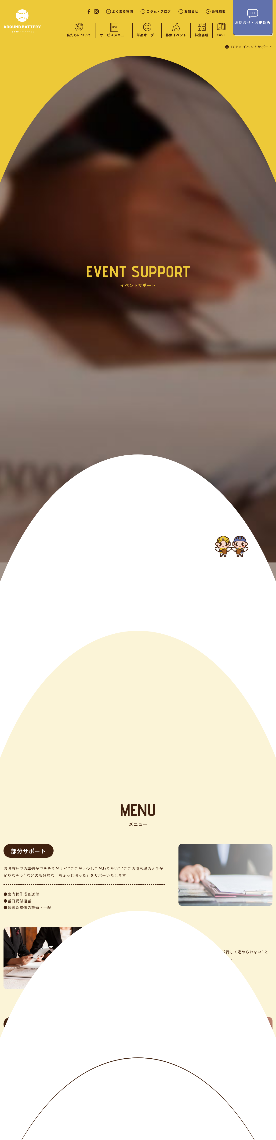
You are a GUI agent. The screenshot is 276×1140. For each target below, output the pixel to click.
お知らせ (191, 11)
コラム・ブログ (158, 11)
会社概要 (219, 11)
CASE (221, 35)
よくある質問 (122, 11)
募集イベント (176, 35)
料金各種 (202, 35)
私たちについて (79, 35)
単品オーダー (147, 35)
